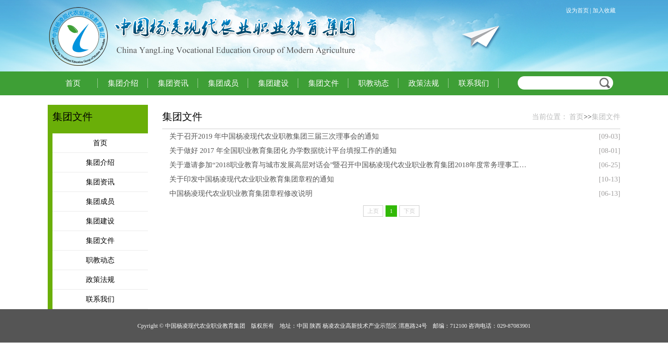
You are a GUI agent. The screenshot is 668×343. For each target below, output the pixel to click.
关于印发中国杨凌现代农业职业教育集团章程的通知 (251, 179)
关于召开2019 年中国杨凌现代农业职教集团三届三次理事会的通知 (274, 136)
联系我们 (474, 83)
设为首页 (577, 10)
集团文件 (323, 83)
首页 (73, 83)
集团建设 (273, 83)
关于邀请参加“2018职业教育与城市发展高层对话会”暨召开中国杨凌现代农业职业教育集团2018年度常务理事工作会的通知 (349, 165)
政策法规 (423, 83)
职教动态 (373, 83)
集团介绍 (123, 83)
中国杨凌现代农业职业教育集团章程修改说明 (241, 193)
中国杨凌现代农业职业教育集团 (152, 36)
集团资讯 (173, 83)
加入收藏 (604, 10)
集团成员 (223, 83)
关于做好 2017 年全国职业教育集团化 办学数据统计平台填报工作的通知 (283, 150)
